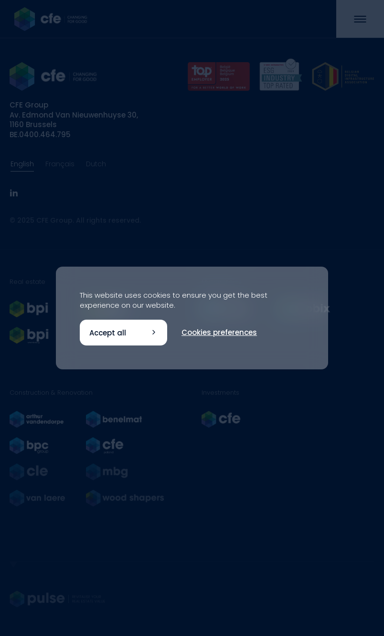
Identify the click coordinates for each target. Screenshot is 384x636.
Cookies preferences (219, 332)
